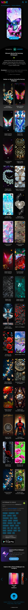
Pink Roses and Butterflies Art (20, 465)
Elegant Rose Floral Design (8, 465)
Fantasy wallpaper (16, 5)
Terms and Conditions (19, 602)
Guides (19, 603)
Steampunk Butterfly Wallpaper (8, 107)
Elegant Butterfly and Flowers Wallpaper (19, 189)
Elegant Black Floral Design (8, 300)
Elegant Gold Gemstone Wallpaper (19, 410)
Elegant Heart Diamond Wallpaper (20, 217)
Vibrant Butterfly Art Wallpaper (19, 107)
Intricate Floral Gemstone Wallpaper (19, 493)
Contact (5, 602)
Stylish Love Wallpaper (20, 327)
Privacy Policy (10, 603)
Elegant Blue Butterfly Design (8, 217)
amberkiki (18, 49)
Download (14, 38)
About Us (10, 602)
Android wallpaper (12, 508)
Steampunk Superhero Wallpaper (19, 438)
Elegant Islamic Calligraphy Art (20, 162)
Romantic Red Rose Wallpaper (8, 355)
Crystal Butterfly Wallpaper (8, 162)
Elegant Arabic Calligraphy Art (8, 438)
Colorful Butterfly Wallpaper (20, 245)
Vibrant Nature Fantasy (20, 354)
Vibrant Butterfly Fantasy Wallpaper (8, 382)
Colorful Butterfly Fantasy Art (8, 245)
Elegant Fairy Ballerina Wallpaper (8, 327)
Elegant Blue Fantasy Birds (20, 134)
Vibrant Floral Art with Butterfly (8, 410)
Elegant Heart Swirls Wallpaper (8, 189)
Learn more (14, 559)
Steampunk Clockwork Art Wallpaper (20, 382)
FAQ (16, 603)
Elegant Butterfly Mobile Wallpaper (20, 300)
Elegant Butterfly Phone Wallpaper (8, 134)
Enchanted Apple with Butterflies (20, 272)
